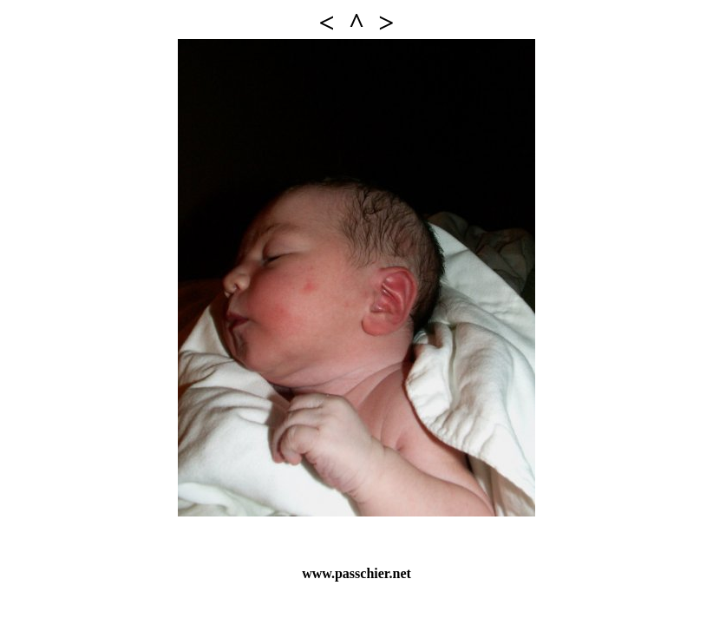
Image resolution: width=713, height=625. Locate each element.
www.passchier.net (356, 573)
